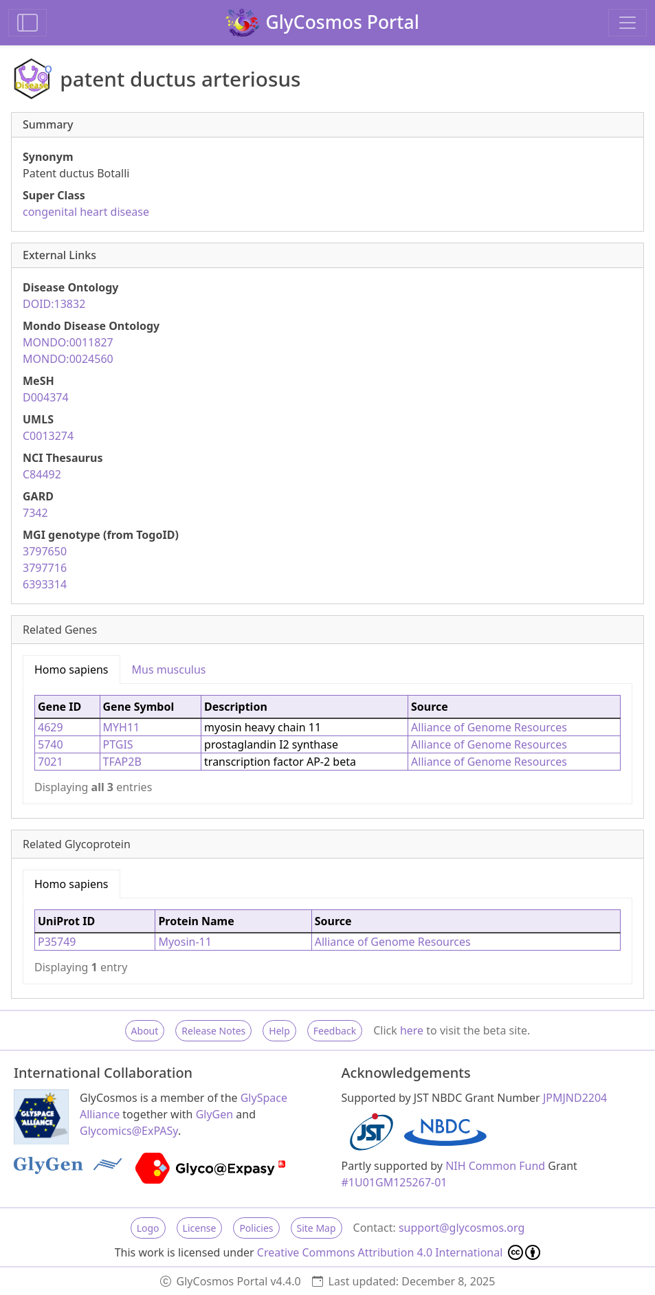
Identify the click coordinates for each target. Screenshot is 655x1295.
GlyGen (215, 1114)
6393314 (45, 584)
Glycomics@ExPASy (129, 1130)
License (200, 1228)
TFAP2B (122, 761)
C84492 (42, 474)
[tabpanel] (327, 744)
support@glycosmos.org (461, 1227)
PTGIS (118, 744)
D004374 (46, 397)
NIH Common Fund (495, 1165)
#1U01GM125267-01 (394, 1182)
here (411, 1030)
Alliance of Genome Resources (489, 727)
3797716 (45, 567)
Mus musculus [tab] (169, 669)
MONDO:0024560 (68, 358)
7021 (50, 761)
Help (279, 1030)
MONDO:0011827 (68, 342)
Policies (256, 1228)
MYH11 (121, 727)
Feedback (334, 1030)
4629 (50, 727)
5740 (50, 744)
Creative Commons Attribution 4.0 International (399, 1252)
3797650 (45, 551)
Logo (148, 1228)
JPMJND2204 (575, 1097)
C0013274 (48, 435)
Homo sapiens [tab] (71, 669)
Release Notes (213, 1030)
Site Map (316, 1228)
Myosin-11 (185, 941)
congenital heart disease (86, 211)
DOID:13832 (54, 303)
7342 (35, 512)
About (145, 1030)
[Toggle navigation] (627, 22)
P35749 (57, 941)
